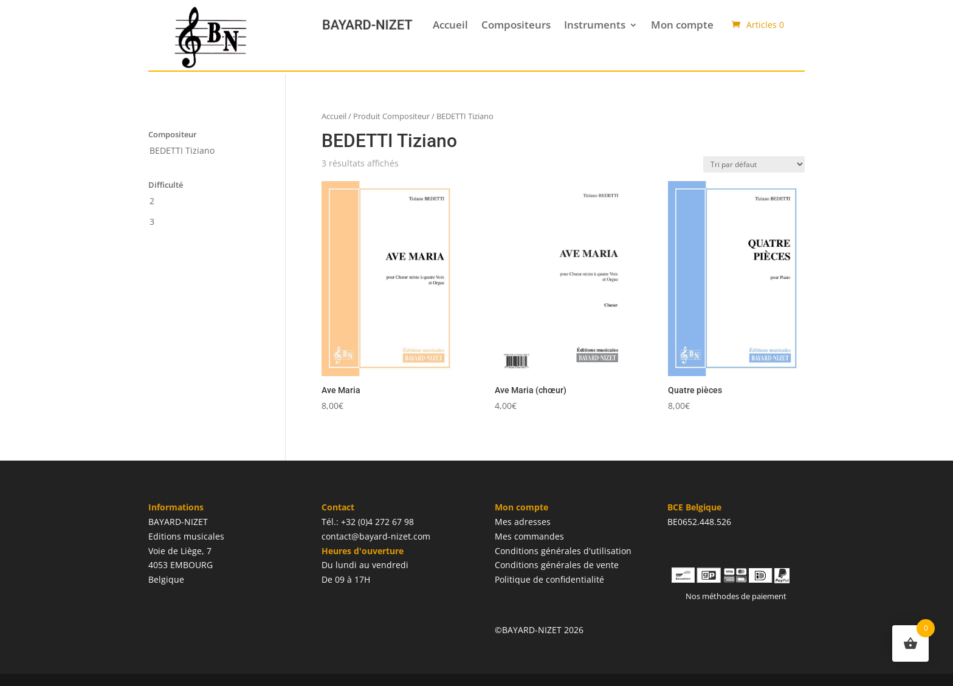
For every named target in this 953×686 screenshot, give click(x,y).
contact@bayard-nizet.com (376, 536)
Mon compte (682, 25)
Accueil (450, 25)
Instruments (594, 25)
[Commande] (754, 164)
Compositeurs (516, 25)
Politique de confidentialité (549, 579)
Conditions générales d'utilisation (563, 551)
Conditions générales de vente (557, 565)
